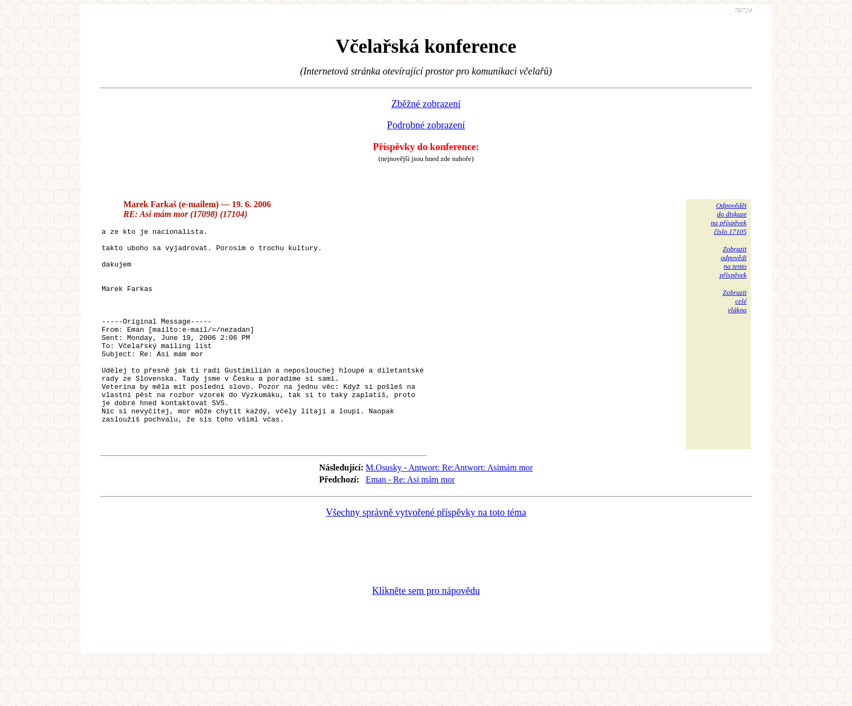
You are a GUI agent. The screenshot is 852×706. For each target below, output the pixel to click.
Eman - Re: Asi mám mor (410, 522)
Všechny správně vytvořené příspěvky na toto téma (426, 554)
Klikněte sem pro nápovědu (426, 633)
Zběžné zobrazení (425, 103)
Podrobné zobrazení (426, 125)
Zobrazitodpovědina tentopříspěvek (733, 262)
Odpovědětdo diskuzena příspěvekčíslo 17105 (729, 218)
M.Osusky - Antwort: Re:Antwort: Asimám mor (449, 510)
